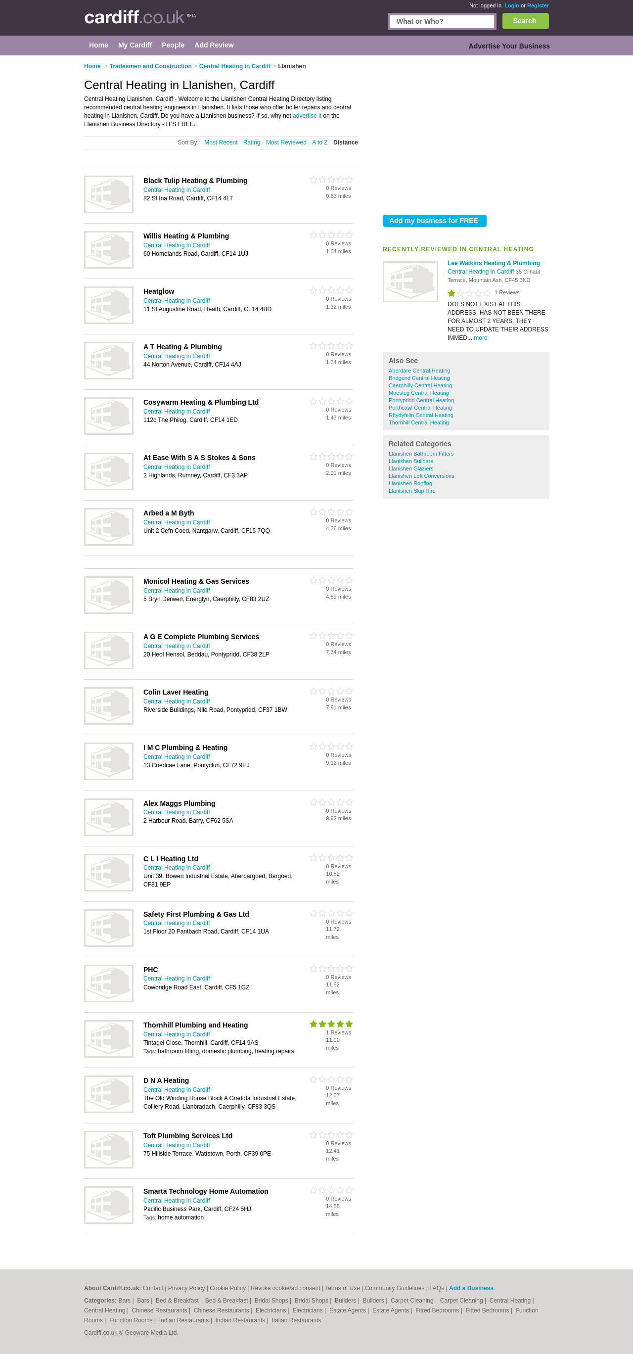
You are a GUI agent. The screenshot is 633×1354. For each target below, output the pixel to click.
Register (538, 5)
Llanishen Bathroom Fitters (421, 454)
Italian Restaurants (296, 1320)
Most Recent (220, 142)
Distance (345, 142)
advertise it (307, 115)
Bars (125, 1300)
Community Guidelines (395, 1288)
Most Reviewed (286, 142)
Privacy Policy (186, 1288)
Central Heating (511, 1300)
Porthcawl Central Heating (420, 408)
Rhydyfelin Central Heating (421, 415)
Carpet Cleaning (413, 1300)
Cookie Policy (228, 1288)
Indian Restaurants (185, 1320)
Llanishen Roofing (410, 483)
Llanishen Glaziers (411, 468)
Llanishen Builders (411, 461)
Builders (346, 1300)
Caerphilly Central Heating (420, 385)
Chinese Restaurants (160, 1310)
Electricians (272, 1310)
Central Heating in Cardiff (482, 271)
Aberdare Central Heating (420, 371)
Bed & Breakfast (178, 1300)
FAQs (436, 1288)
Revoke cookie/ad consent (285, 1288)
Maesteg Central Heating (419, 393)
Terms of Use (342, 1288)
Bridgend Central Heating (419, 378)
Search (525, 21)
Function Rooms (131, 1320)
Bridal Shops (272, 1300)
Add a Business (471, 1288)
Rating (252, 142)
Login (511, 5)
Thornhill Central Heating (419, 422)
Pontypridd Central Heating (421, 400)
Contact (153, 1288)
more (480, 337)
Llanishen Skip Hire (412, 491)
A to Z (319, 142)
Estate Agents (348, 1310)
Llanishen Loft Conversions (421, 476)
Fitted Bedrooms (437, 1310)
